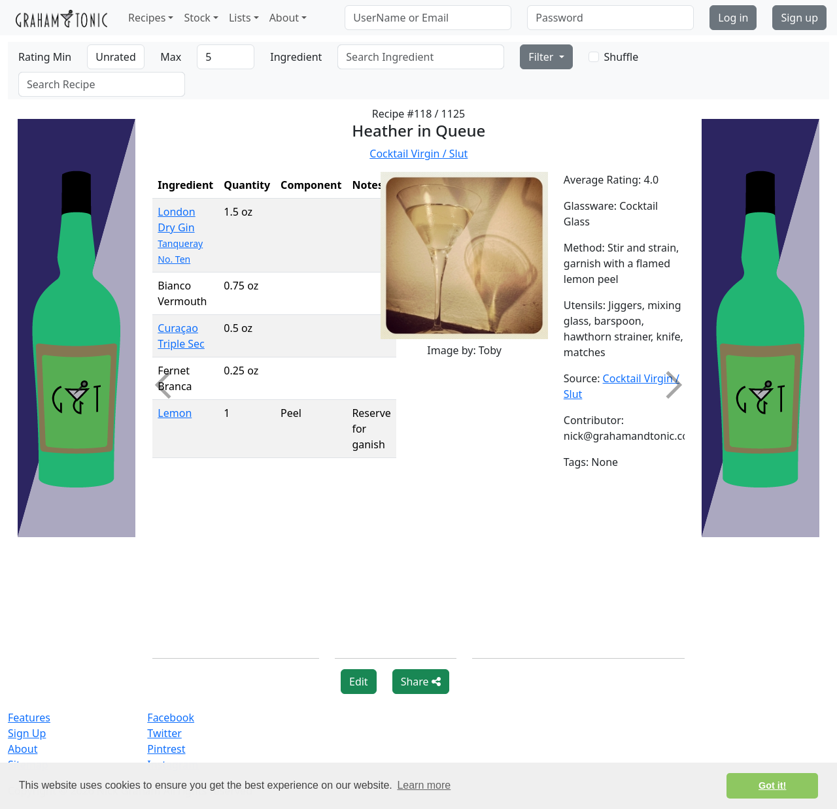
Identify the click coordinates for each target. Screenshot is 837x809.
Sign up (799, 17)
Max (170, 57)
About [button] (284, 17)
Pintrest (166, 749)
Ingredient (296, 57)
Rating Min (44, 57)
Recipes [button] (146, 17)
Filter (542, 57)
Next (667, 385)
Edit (358, 681)
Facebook (170, 717)
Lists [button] (240, 17)
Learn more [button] (424, 785)
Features (29, 717)
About (22, 749)
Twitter (164, 733)
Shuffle (621, 57)
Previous (168, 385)
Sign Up (27, 733)
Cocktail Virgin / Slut (418, 153)
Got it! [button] (772, 785)
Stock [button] (197, 17)
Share (421, 681)
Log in (733, 17)
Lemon (175, 413)
